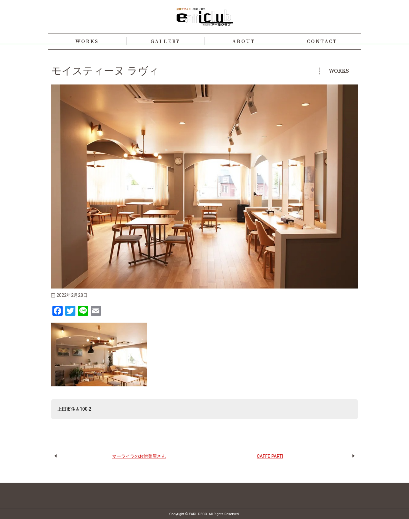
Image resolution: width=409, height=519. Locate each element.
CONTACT (322, 41)
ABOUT (243, 41)
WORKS (87, 41)
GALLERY (165, 41)
